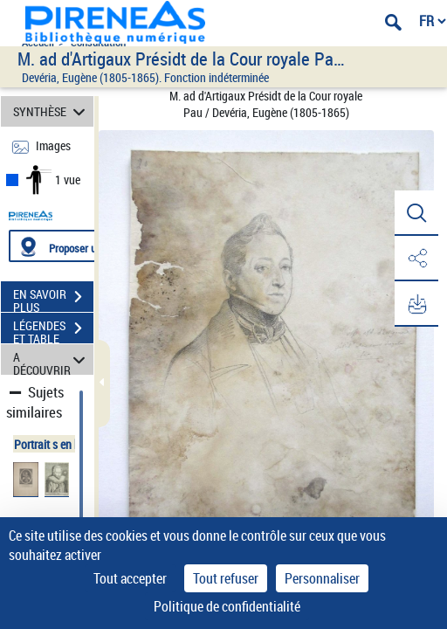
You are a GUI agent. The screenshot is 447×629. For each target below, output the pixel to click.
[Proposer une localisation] (92, 246)
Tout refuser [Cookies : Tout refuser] (225, 578)
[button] (416, 213)
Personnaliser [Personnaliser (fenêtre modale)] (322, 578)
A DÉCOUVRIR (52, 359)
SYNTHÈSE (52, 111)
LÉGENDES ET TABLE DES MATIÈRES (53, 330)
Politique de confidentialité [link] (227, 606)
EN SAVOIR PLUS (53, 299)
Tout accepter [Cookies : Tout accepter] (130, 578)
